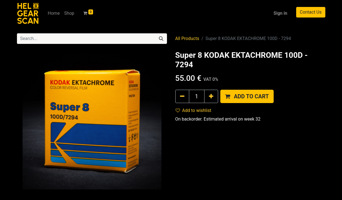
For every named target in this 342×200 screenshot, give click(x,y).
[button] (247, 96)
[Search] (161, 38)
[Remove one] (182, 96)
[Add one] (211, 96)
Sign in (280, 13)
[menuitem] (54, 13)
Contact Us (311, 12)
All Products (187, 38)
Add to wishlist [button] (193, 110)
